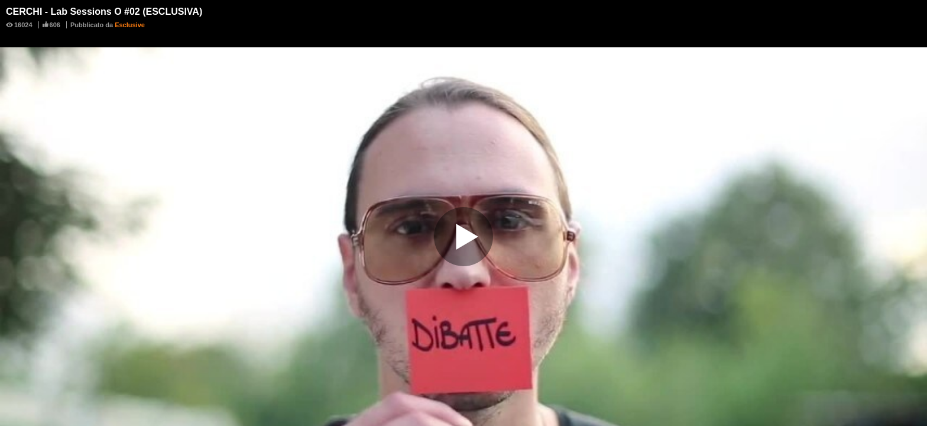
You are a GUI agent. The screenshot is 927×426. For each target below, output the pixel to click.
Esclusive (130, 24)
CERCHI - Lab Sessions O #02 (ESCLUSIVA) (104, 12)
